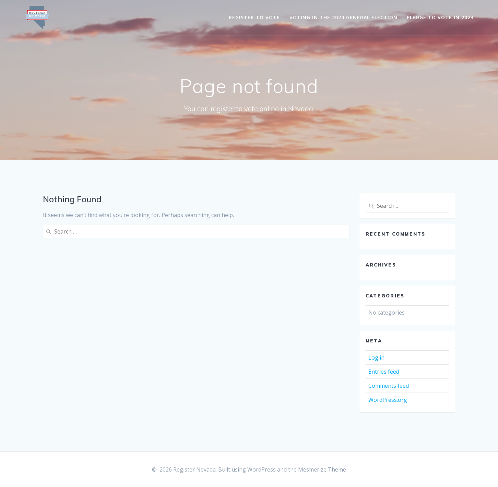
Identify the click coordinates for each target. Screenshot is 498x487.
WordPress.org (387, 400)
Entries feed (383, 371)
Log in (376, 357)
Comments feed (388, 385)
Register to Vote (254, 17)
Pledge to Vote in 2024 (440, 17)
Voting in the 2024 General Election (343, 17)
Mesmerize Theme (322, 469)
